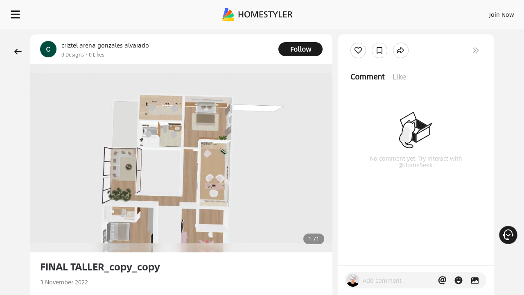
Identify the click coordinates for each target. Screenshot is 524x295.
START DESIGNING (483, 12)
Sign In (372, 12)
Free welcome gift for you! (354, 34)
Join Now (403, 12)
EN (431, 12)
